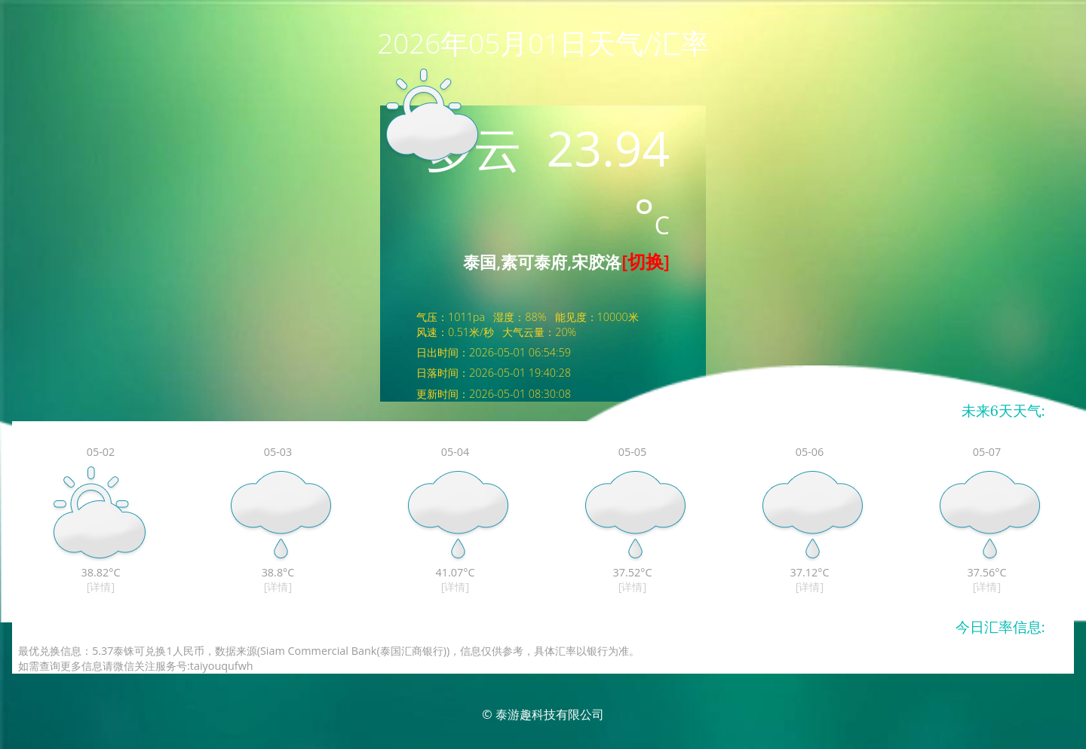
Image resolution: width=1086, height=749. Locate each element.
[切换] (645, 261)
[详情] (101, 586)
